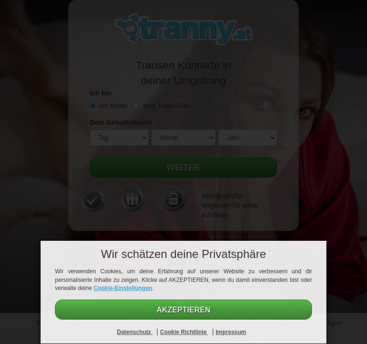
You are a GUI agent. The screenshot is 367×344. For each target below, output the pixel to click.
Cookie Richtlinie (184, 332)
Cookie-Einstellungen (123, 288)
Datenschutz (135, 332)
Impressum (231, 332)
